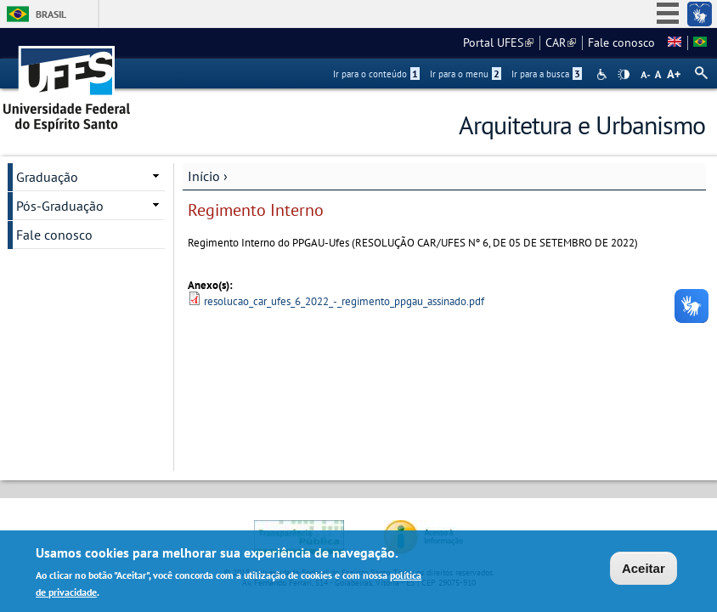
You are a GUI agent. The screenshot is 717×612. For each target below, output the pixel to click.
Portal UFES (498, 42)
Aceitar (643, 570)
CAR (560, 42)
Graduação (47, 176)
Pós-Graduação (60, 205)
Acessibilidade (603, 74)
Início (204, 175)
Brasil (51, 14)
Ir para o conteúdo (376, 74)
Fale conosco (621, 42)
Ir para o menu (465, 74)
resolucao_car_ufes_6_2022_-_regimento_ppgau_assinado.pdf (344, 301)
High (623, 75)
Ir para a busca (546, 74)
